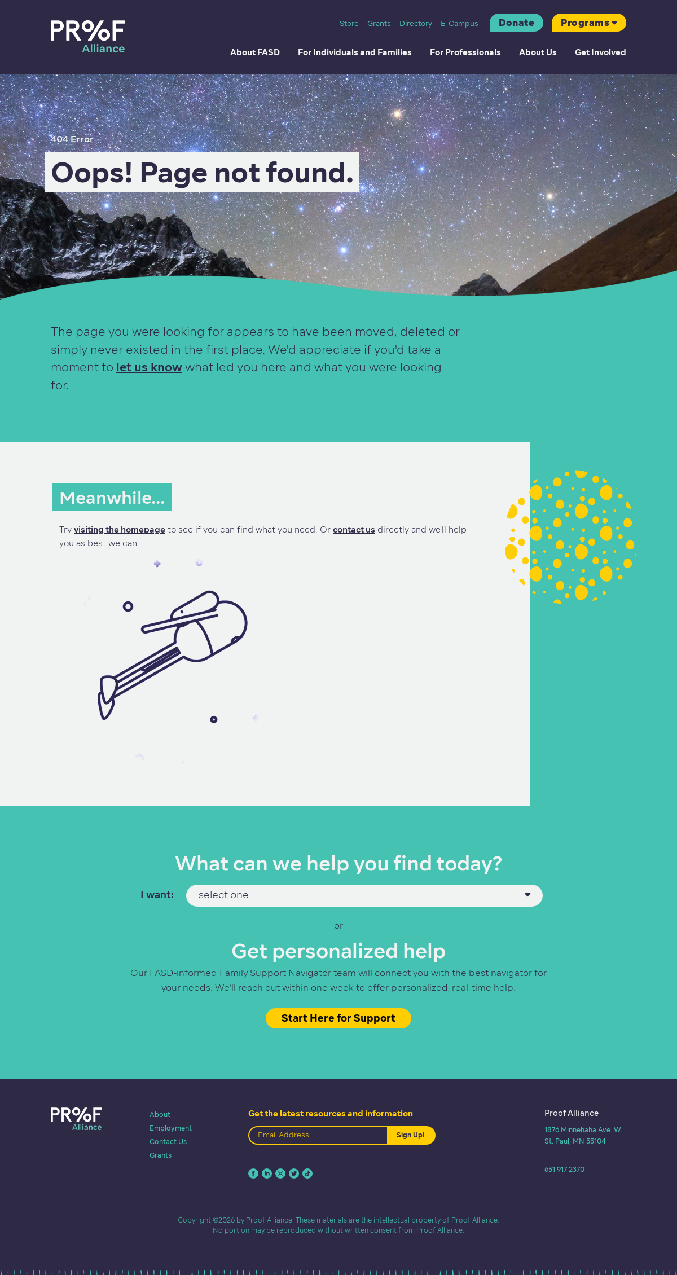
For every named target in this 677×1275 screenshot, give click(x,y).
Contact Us (168, 1141)
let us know (149, 367)
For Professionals (465, 52)
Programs (585, 22)
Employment (171, 1128)
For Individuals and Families (355, 52)
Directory (415, 23)
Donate (516, 22)
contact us (354, 530)
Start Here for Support (338, 1018)
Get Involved (600, 52)
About (160, 1114)
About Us (538, 52)
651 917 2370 (564, 1169)
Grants (379, 23)
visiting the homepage (119, 530)
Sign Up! (411, 1135)
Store (349, 23)
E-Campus (459, 23)
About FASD (255, 52)
